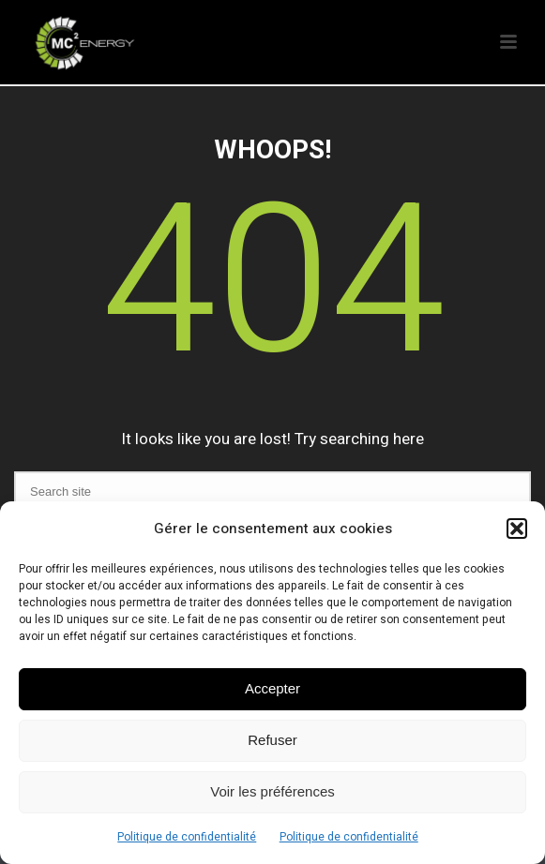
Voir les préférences (272, 791)
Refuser (272, 740)
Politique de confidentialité (186, 836)
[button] (516, 528)
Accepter (272, 688)
